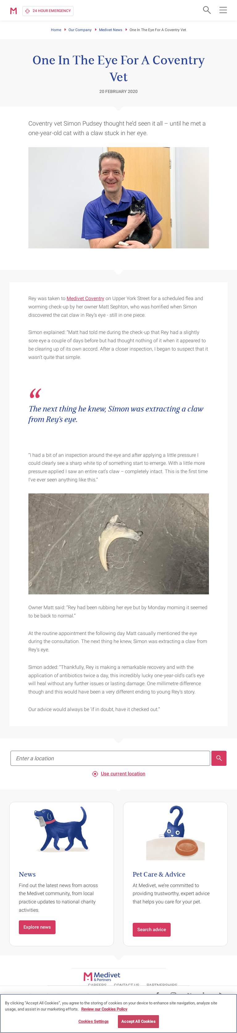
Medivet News (110, 30)
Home (56, 30)
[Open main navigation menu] (223, 10)
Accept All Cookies (138, 1021)
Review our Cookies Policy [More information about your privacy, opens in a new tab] (104, 1009)
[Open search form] (206, 10)
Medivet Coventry (85, 298)
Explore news (37, 927)
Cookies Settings (93, 1021)
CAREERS (144, 976)
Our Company (80, 30)
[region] (118, 1013)
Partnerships (209, 976)
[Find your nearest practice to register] (110, 758)
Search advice (151, 929)
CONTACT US (174, 976)
